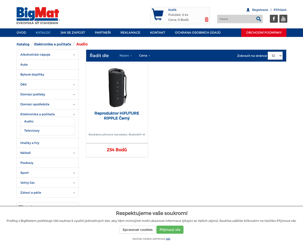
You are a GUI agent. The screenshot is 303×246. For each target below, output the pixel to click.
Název (126, 56)
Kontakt (157, 33)
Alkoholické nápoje (35, 55)
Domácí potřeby (32, 94)
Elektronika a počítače (52, 44)
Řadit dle (99, 55)
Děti (23, 84)
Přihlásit (280, 10)
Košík (172, 10)
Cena (144, 56)
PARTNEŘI (103, 33)
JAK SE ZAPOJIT (72, 33)
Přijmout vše (170, 230)
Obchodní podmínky (264, 33)
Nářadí (25, 153)
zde (168, 238)
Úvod (21, 33)
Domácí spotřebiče (34, 104)
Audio (28, 121)
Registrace (260, 10)
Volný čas (27, 183)
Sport (24, 173)
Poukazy (26, 163)
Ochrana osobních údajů (198, 33)
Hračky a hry (29, 143)
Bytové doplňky (32, 74)
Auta (24, 65)
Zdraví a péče (30, 193)
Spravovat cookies (138, 230)
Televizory (32, 131)
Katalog (43, 33)
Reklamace (130, 33)
